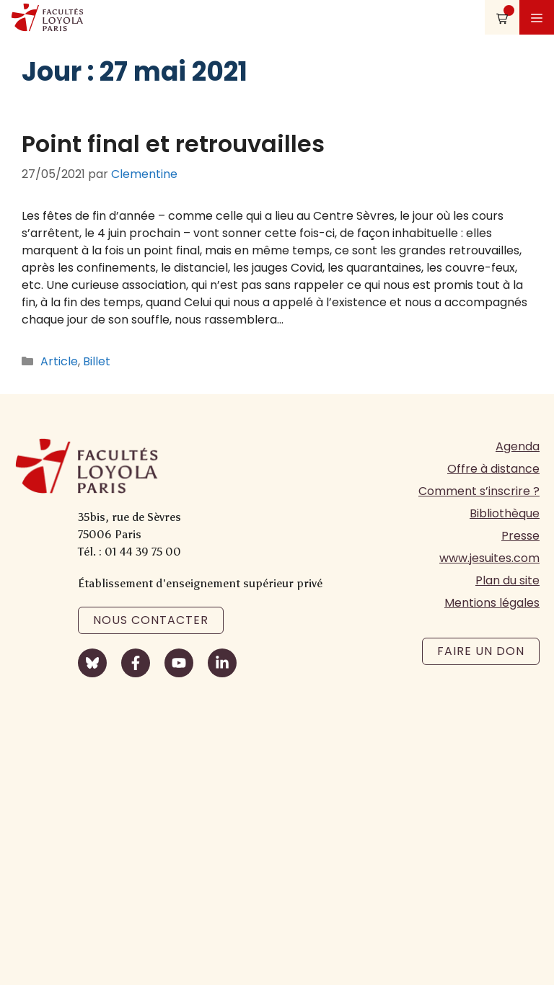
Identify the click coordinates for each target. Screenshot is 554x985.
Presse (520, 535)
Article (59, 361)
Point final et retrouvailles (173, 144)
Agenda (518, 446)
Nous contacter (150, 620)
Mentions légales (492, 602)
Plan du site (507, 580)
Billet (96, 361)
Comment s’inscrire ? (479, 491)
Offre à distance (493, 468)
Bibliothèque (505, 513)
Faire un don (480, 651)
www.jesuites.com (489, 558)
